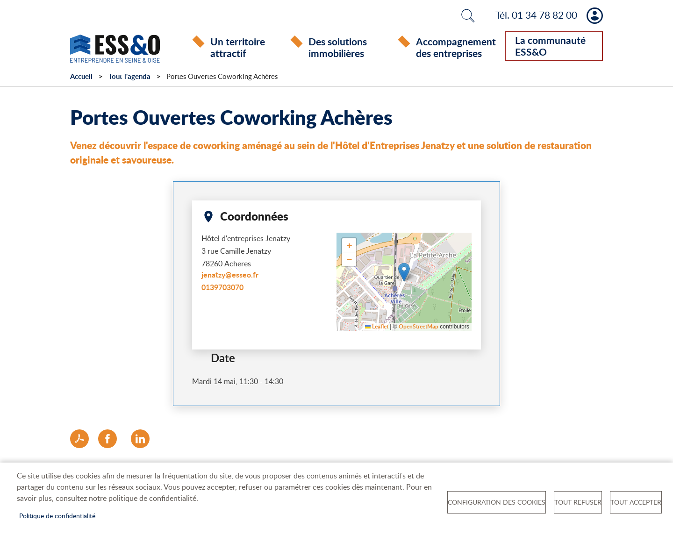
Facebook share (107, 438)
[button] (404, 272)
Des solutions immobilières (337, 47)
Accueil (81, 76)
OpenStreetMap (418, 327)
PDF (79, 438)
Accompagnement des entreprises (456, 47)
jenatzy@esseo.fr (229, 274)
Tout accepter (635, 502)
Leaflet (376, 327)
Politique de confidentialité (57, 515)
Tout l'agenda (129, 76)
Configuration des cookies (496, 502)
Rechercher (468, 15)
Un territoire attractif (237, 47)
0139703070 (222, 287)
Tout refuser (577, 502)
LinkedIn (140, 438)
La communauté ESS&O (550, 45)
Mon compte (595, 15)
